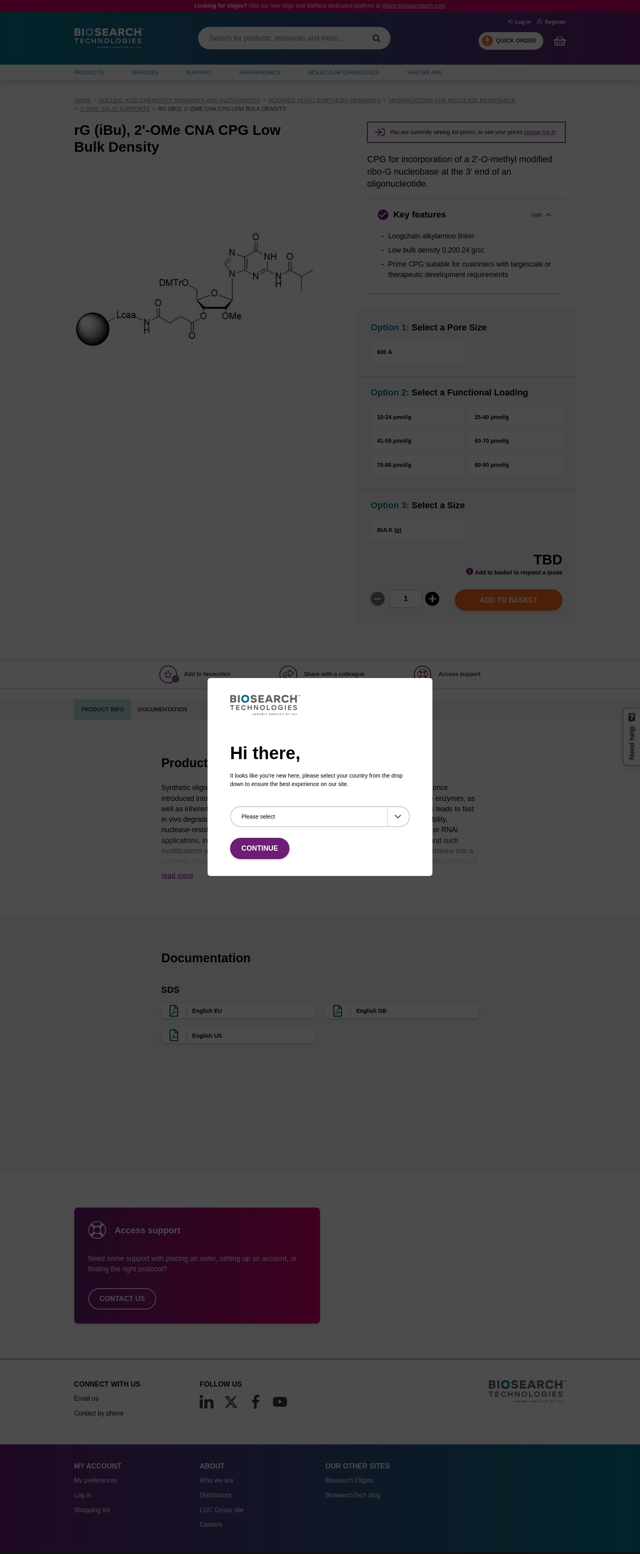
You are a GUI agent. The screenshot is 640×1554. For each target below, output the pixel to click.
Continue (259, 848)
